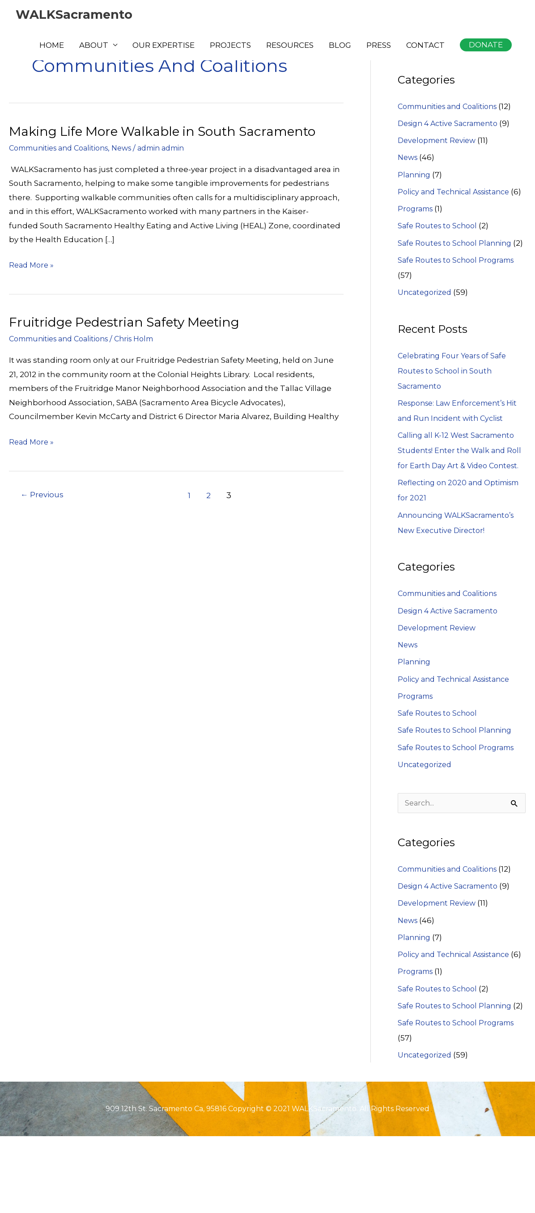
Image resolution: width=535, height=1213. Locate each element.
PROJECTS (230, 46)
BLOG (340, 46)
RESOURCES (290, 46)
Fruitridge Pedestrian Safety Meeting (132, 322)
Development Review (440, 140)
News (134, 147)
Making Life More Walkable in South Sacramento (172, 131)
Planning (415, 175)
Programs (417, 224)
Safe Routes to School (440, 241)
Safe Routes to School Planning (458, 258)
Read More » (32, 265)
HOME (51, 46)
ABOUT (93, 46)
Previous (43, 495)
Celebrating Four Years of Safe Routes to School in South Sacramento (456, 401)
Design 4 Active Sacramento (452, 123)
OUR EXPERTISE (163, 46)
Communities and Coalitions (64, 147)
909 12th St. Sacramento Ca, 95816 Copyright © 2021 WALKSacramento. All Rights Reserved (267, 1185)
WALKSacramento (78, 15)
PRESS (378, 46)
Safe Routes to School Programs (460, 290)
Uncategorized (427, 323)
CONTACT (425, 46)
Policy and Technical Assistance (459, 192)
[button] (486, 45)
